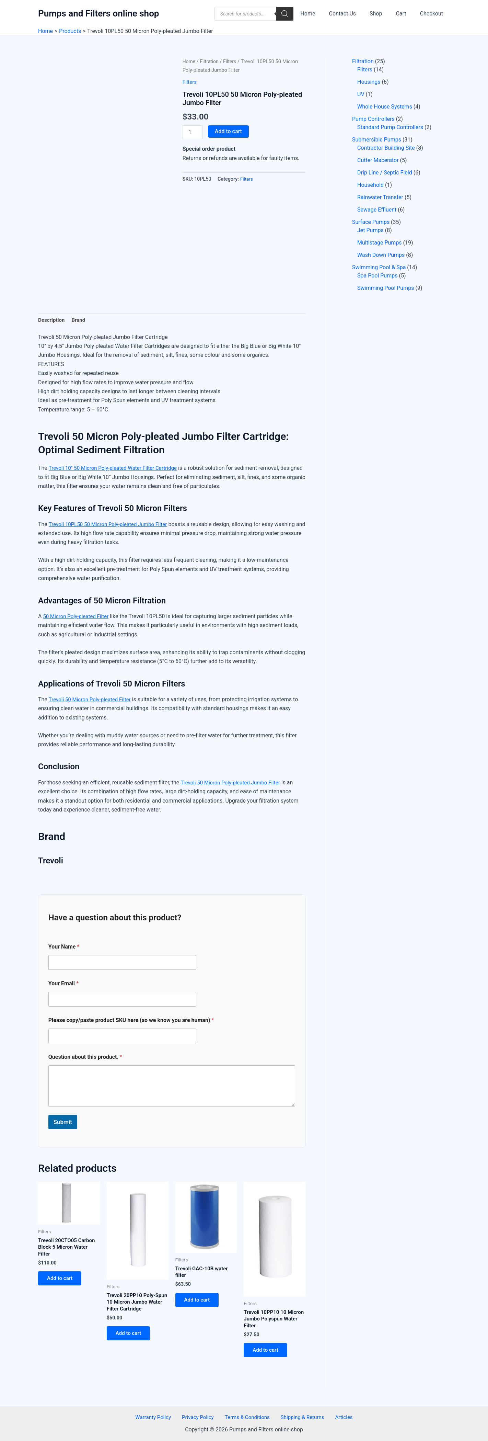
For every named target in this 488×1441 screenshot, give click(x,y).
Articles (337, 1417)
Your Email (63, 984)
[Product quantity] (192, 132)
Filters (232, 61)
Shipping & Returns (300, 1417)
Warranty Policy (159, 1417)
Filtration (211, 61)
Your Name (63, 947)
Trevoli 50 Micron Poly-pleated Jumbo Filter (233, 783)
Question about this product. (85, 1057)
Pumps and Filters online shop (98, 13)
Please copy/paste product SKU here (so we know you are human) (131, 1021)
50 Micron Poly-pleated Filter (78, 617)
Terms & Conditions (247, 1417)
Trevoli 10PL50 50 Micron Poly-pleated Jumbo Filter (111, 525)
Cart (405, 13)
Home (320, 13)
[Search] (298, 14)
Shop (382, 13)
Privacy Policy (201, 1417)
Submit (63, 1123)
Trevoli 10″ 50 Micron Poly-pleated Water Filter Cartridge (117, 469)
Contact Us (352, 13)
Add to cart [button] (61, 1282)
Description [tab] (52, 320)
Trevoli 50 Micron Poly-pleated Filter (92, 700)
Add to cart (228, 131)
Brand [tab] (80, 320)
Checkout (432, 13)
